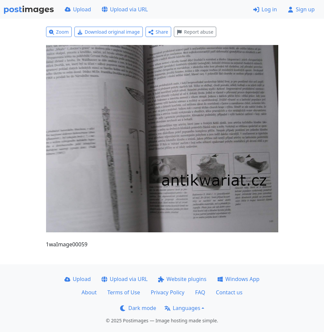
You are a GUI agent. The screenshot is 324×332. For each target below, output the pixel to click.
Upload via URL (125, 9)
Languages (182, 308)
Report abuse (195, 32)
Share (158, 32)
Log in (265, 9)
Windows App (238, 279)
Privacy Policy (168, 292)
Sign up (301, 9)
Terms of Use (123, 292)
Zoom (59, 32)
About (88, 292)
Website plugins (182, 279)
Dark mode (138, 308)
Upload (78, 9)
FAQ (200, 292)
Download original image (108, 32)
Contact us (229, 292)
